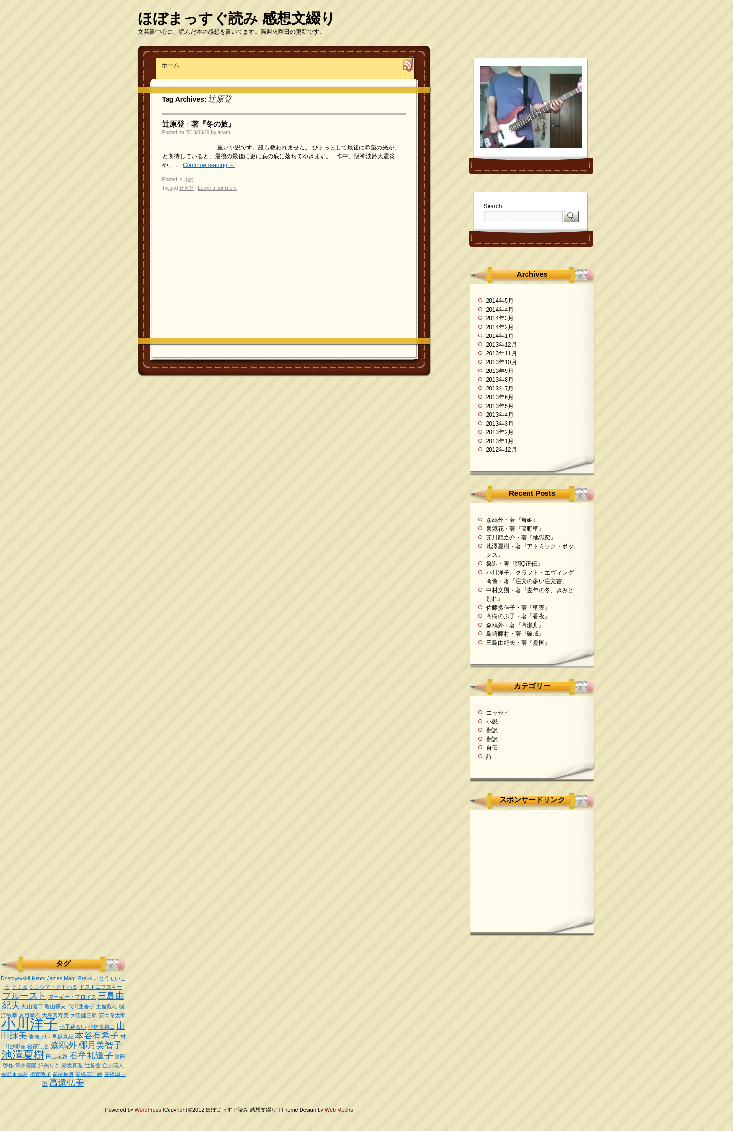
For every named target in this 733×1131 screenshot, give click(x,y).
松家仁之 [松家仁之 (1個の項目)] (38, 1046)
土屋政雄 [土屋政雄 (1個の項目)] (106, 1006)
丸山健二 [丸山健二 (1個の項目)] (32, 1006)
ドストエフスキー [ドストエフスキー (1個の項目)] (100, 987)
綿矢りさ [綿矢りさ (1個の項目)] (49, 1065)
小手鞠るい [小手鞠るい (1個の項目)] (72, 1027)
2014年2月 (500, 327)
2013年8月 (500, 379)
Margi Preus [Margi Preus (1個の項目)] (78, 978)
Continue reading (209, 165)
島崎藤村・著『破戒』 (515, 633)
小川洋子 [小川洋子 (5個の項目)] (29, 1024)
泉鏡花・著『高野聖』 (515, 528)
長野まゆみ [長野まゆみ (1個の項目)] (14, 1074)
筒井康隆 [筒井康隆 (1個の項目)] (26, 1065)
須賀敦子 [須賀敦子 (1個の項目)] (40, 1074)
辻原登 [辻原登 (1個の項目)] (93, 1065)
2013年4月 (500, 414)
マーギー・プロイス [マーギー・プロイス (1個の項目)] (72, 997)
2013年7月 (500, 388)
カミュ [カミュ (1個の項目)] (20, 987)
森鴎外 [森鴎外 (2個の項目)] (64, 1045)
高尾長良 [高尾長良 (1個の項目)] (63, 1074)
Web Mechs (339, 1109)
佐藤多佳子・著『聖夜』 (518, 607)
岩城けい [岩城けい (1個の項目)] (39, 1036)
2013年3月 (500, 423)
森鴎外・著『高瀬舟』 (515, 625)
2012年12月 (501, 449)
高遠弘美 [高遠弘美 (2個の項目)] (66, 1083)
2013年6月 (500, 397)
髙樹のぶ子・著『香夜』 (518, 616)
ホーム (170, 65)
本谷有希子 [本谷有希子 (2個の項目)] (97, 1035)
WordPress (149, 1109)
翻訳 (492, 730)
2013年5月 (500, 406)
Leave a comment (217, 188)
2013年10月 (501, 362)
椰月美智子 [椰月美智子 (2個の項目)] (100, 1045)
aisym (224, 132)
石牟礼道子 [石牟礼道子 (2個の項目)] (91, 1055)
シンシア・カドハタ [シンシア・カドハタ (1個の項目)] (53, 987)
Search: (494, 206)
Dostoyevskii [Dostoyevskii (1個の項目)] (15, 978)
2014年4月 (500, 309)
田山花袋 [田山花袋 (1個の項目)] (56, 1056)
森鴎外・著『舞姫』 (512, 520)
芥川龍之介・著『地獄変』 (521, 537)
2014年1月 (500, 336)
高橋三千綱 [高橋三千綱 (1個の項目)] (88, 1074)
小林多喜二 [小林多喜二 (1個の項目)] (101, 1027)
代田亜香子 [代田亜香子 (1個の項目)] (81, 1006)
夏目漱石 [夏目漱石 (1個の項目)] (29, 1015)
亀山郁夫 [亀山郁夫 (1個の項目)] (55, 1006)
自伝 (492, 747)
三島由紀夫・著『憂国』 (518, 642)
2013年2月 (500, 432)
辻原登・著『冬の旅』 (198, 124)
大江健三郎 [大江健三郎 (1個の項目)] (83, 1015)
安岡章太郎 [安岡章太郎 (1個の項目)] (112, 1015)
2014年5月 (500, 300)
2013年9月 (500, 371)
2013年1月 (500, 441)
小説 (188, 179)
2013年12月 (501, 344)
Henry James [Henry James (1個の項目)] (47, 978)
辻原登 (186, 188)
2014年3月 (500, 318)
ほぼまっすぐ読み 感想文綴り (237, 18)
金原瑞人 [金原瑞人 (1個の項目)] (113, 1065)
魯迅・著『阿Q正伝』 (514, 563)
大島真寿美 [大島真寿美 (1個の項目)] (55, 1015)
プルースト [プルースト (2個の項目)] (24, 996)
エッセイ (497, 712)
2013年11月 (501, 353)
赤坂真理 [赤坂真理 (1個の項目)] (72, 1065)
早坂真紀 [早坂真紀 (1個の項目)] (63, 1036)
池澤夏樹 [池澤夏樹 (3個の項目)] (22, 1055)
